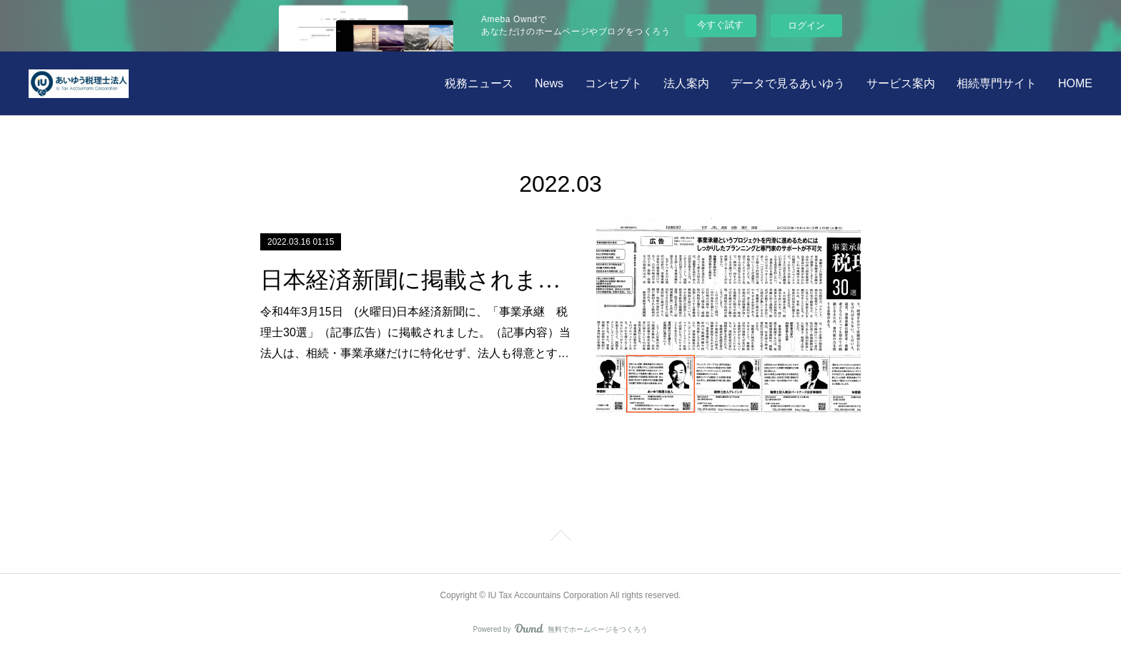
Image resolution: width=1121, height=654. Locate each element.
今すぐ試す (720, 24)
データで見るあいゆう (788, 83)
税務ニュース (479, 83)
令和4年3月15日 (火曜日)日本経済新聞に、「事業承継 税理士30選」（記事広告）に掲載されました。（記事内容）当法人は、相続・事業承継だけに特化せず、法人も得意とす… (415, 332)
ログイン (806, 25)
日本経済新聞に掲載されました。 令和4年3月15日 (415, 280)
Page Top (560, 538)
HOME (1075, 83)
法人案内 (686, 83)
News (549, 83)
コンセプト (613, 83)
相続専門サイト (997, 83)
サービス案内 (900, 83)
